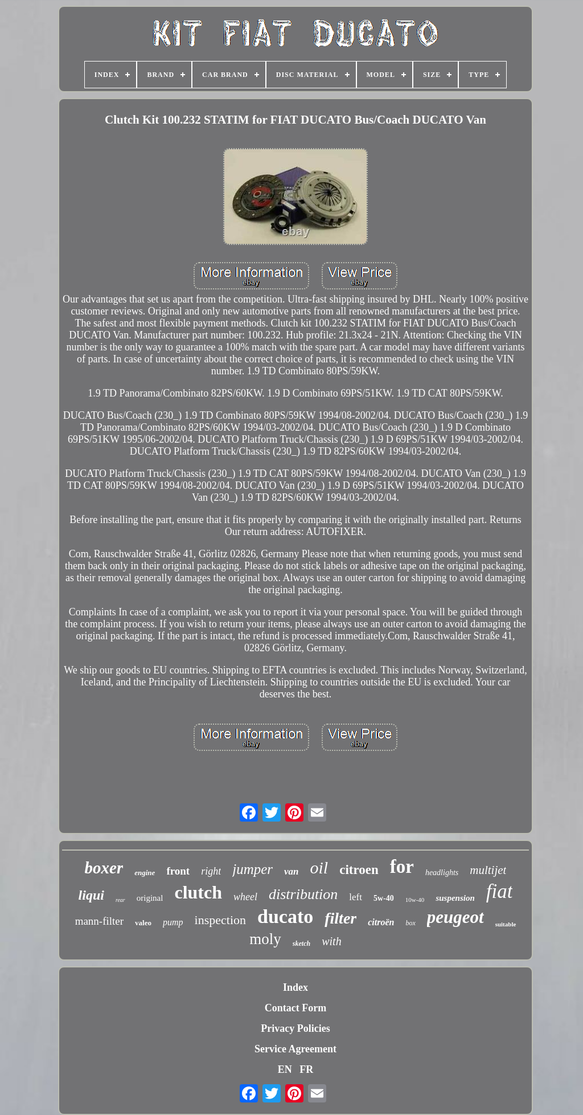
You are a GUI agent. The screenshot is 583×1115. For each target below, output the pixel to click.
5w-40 (383, 898)
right (211, 871)
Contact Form (295, 1008)
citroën (381, 922)
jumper (252, 869)
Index (295, 987)
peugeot (455, 917)
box (410, 923)
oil (319, 867)
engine (144, 872)
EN (285, 1069)
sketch (301, 943)
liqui (91, 895)
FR (306, 1069)
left (355, 897)
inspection (220, 920)
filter (340, 918)
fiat (499, 891)
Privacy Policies (295, 1028)
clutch (198, 892)
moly (265, 938)
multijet (488, 870)
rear (120, 900)
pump (173, 922)
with (331, 941)
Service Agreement (295, 1049)
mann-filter (99, 921)
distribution (303, 894)
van (291, 871)
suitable (505, 924)
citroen (359, 870)
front (178, 871)
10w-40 (415, 899)
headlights (441, 872)
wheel (245, 896)
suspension (455, 897)
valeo (143, 922)
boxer (104, 868)
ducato (285, 916)
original (150, 897)
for (402, 866)
